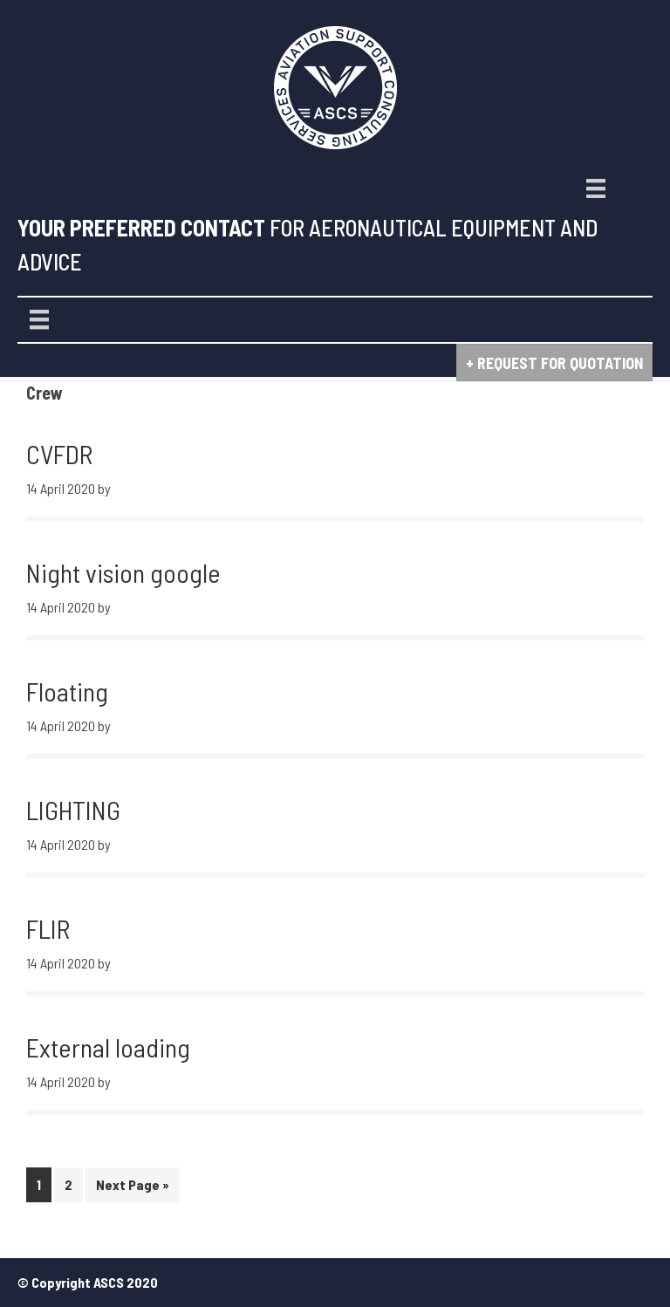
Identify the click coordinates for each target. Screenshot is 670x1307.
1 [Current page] (43, 1188)
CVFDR (59, 453)
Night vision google (123, 572)
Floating (67, 691)
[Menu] (596, 188)
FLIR (48, 928)
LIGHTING (73, 809)
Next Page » (132, 1188)
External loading (108, 1047)
